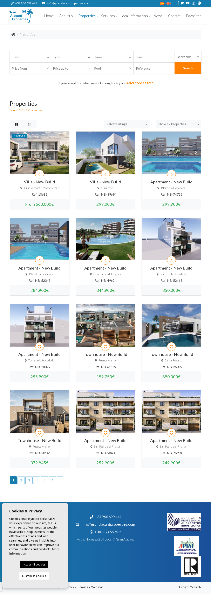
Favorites (193, 16)
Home (49, 16)
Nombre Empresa (33, 16)
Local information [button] (134, 16)
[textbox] (31, 57)
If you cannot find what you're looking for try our (105, 83)
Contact (174, 16)
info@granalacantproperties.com (68, 3)
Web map (97, 587)
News (158, 16)
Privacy (69, 587)
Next (130, 153)
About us (66, 16)
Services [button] (108, 16)
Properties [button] (87, 16)
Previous (81, 153)
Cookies (82, 587)
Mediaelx (195, 587)
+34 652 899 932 (24, 10)
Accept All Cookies (34, 564)
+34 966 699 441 (24, 3)
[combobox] (30, 57)
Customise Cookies (34, 576)
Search (188, 68)
